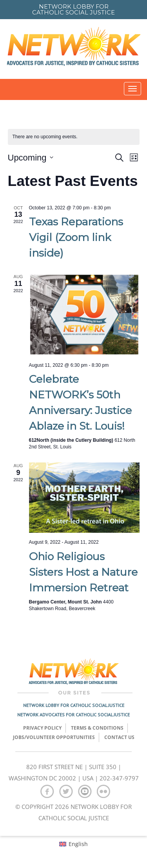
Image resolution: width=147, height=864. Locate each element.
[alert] (74, 137)
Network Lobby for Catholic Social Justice (73, 705)
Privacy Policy (42, 728)
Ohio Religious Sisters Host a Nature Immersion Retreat (83, 572)
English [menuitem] (78, 844)
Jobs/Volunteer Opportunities (54, 737)
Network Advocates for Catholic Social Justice (73, 715)
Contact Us (119, 737)
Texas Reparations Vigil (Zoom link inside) (76, 237)
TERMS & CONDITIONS (97, 728)
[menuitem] (73, 844)
